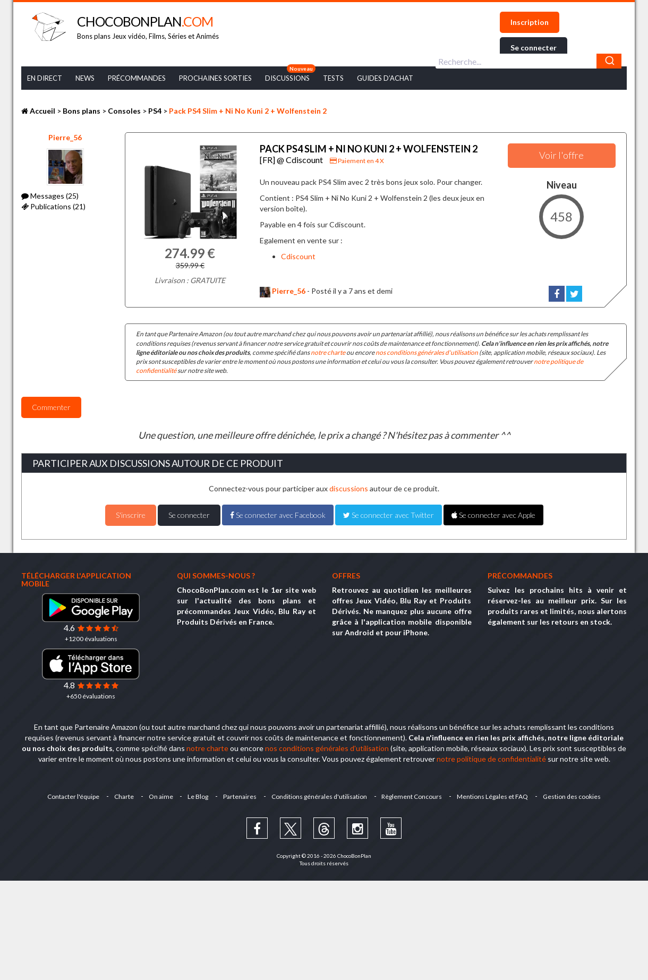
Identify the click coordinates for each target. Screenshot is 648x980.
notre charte (328, 352)
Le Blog (197, 796)
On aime (160, 796)
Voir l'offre (561, 155)
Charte (123, 796)
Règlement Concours (412, 796)
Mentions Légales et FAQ (492, 796)
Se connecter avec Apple (493, 514)
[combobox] (528, 61)
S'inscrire (131, 514)
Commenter (51, 407)
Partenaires (240, 796)
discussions (348, 488)
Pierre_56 (65, 137)
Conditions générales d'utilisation (319, 796)
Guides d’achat (385, 78)
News (85, 78)
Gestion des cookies (572, 796)
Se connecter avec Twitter (388, 514)
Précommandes (137, 78)
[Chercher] (608, 61)
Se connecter (533, 47)
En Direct (44, 78)
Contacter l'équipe (73, 796)
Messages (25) (50, 195)
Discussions (287, 78)
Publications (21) (53, 206)
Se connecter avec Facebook (278, 514)
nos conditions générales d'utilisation (427, 352)
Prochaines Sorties (215, 78)
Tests (333, 78)
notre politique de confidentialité (491, 758)
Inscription (529, 22)
